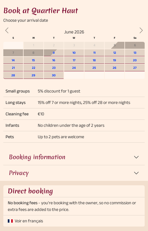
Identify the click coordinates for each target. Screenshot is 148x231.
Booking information (37, 157)
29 (33, 75)
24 (74, 67)
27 (135, 67)
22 (33, 67)
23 (54, 67)
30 (54, 75)
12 (114, 52)
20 (135, 60)
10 (74, 52)
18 (94, 60)
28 (13, 75)
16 (53, 60)
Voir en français (29, 220)
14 (13, 60)
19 (114, 60)
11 (94, 52)
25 (94, 67)
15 (33, 60)
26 (114, 67)
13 (135, 52)
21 (13, 67)
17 (74, 60)
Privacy (19, 173)
